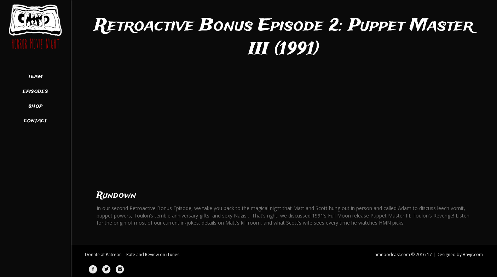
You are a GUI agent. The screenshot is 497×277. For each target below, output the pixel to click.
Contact (35, 121)
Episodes (35, 91)
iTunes (172, 254)
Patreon (114, 254)
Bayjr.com (473, 254)
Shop (35, 106)
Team (35, 76)
